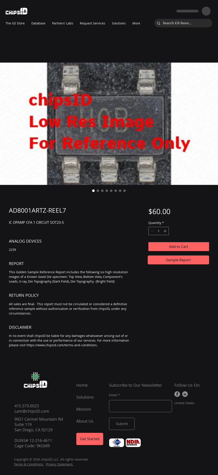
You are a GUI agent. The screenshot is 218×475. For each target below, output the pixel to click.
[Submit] (122, 424)
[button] (63, 23)
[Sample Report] (178, 259)
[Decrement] (152, 231)
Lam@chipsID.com (31, 411)
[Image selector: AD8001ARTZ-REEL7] (93, 190)
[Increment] (165, 231)
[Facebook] (177, 394)
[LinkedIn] (185, 394)
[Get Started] (89, 439)
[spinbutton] (159, 231)
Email (113, 395)
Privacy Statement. (59, 464)
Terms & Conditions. (29, 464)
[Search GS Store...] (183, 23)
